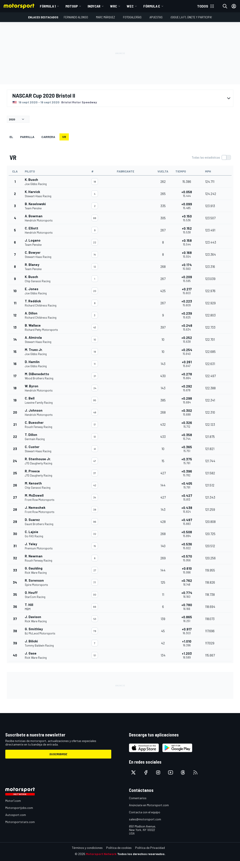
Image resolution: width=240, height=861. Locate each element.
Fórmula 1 (48, 6)
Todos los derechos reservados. (141, 854)
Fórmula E (151, 6)
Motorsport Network (101, 854)
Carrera (48, 137)
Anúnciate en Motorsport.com (149, 805)
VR (64, 137)
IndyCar (94, 6)
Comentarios (137, 798)
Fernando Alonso (76, 17)
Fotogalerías (132, 17)
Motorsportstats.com (20, 822)
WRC (113, 6)
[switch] (211, 157)
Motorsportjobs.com (19, 808)
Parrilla (27, 137)
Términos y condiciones (87, 848)
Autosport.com (15, 815)
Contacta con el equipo (144, 812)
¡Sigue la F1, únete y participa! (191, 17)
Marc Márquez (105, 17)
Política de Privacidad (150, 848)
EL (11, 137)
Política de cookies (119, 848)
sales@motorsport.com (145, 819)
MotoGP (71, 6)
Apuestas (156, 17)
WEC (130, 6)
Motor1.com (13, 800)
